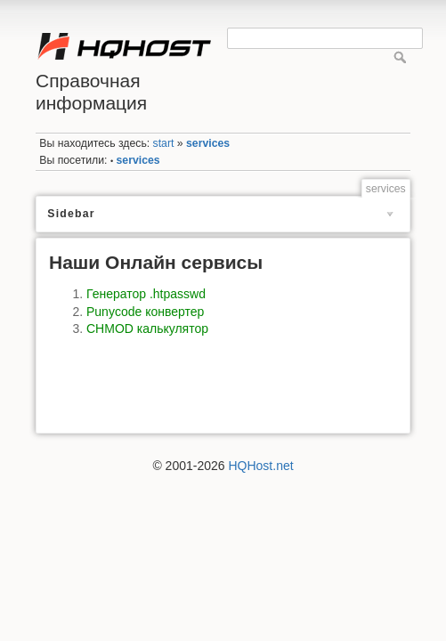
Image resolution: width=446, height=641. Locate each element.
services (208, 143)
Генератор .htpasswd (146, 294)
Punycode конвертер (145, 311)
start (163, 143)
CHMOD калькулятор (147, 328)
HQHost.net (260, 465)
